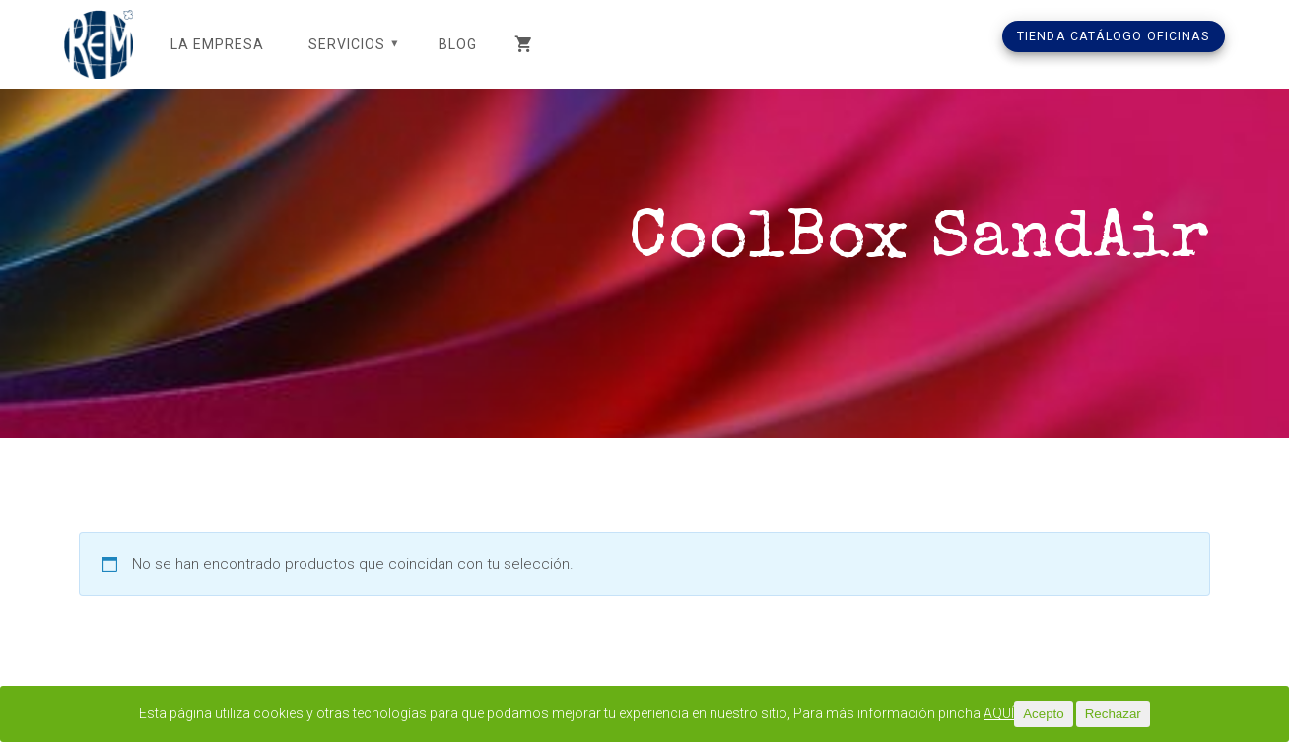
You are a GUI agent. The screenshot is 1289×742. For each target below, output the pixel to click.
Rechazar (1144, 714)
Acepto (1073, 714)
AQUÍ (1028, 714)
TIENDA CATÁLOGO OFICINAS (1113, 36)
